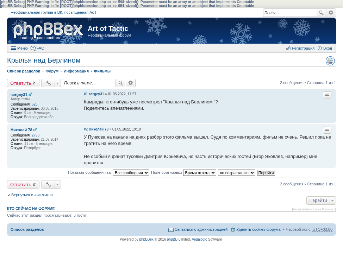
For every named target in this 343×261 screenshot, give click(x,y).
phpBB (172, 239)
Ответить (20, 83)
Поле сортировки (183, 172)
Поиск (321, 12)
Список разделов (27, 229)
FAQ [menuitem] (40, 48)
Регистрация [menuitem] (303, 48)
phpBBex (146, 239)
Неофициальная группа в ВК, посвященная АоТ (53, 12)
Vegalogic (199, 239)
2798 (35, 135)
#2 (86, 129)
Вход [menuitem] (327, 48)
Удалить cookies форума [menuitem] (258, 229)
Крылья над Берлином (43, 60)
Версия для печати (330, 60)
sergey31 (19, 95)
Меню (22, 48)
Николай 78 (21, 130)
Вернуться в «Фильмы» (32, 195)
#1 (86, 94)
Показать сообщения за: (109, 172)
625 (35, 104)
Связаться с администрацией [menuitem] (201, 229)
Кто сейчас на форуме (31, 208)
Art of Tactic (108, 28)
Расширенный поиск (331, 12)
